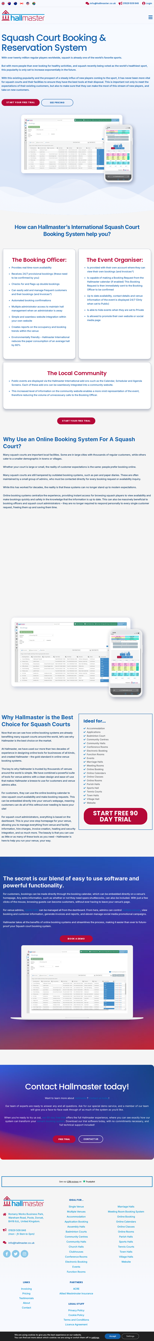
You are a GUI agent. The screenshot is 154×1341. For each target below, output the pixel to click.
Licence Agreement (76, 1324)
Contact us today (99, 1098)
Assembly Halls (76, 1226)
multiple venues (131, 910)
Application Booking (76, 1221)
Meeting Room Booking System (126, 1211)
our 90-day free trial (53, 1117)
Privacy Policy (76, 1310)
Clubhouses (76, 1251)
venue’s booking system (50, 1121)
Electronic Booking (76, 1261)
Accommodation (76, 1216)
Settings (130, 1336)
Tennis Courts (126, 1246)
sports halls (31, 910)
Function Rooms (76, 1271)
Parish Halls (126, 1236)
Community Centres (76, 1236)
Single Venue (76, 1206)
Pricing (26, 1293)
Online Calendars (126, 1221)
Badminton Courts (76, 1231)
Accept (112, 1336)
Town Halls (126, 1251)
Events (76, 1266)
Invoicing (26, 1289)
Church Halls (76, 1246)
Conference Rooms (76, 1256)
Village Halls (126, 1256)
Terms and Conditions (76, 1320)
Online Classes (126, 1226)
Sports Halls (126, 1241)
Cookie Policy (76, 1315)
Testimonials (26, 1298)
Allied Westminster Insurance (76, 1293)
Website (126, 1261)
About (26, 1303)
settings (95, 1337)
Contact (26, 1307)
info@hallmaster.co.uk (21, 1242)
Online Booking (126, 1216)
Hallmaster (81, 1098)
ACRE (76, 1289)
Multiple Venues (76, 1211)
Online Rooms (126, 1231)
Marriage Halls (126, 1206)
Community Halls (76, 1241)
